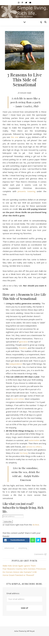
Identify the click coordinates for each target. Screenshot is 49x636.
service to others (34, 446)
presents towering (26, 191)
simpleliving (22, 548)
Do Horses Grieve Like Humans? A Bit (20, 572)
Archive (36, 524)
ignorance (23, 341)
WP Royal (30, 631)
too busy (24, 453)
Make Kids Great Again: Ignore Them (19, 565)
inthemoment (9, 548)
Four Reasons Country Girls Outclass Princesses (24, 568)
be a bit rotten (17, 399)
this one (15, 137)
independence (15, 364)
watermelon (33, 440)
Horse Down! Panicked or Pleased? (18, 575)
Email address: (13, 593)
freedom (23, 348)
